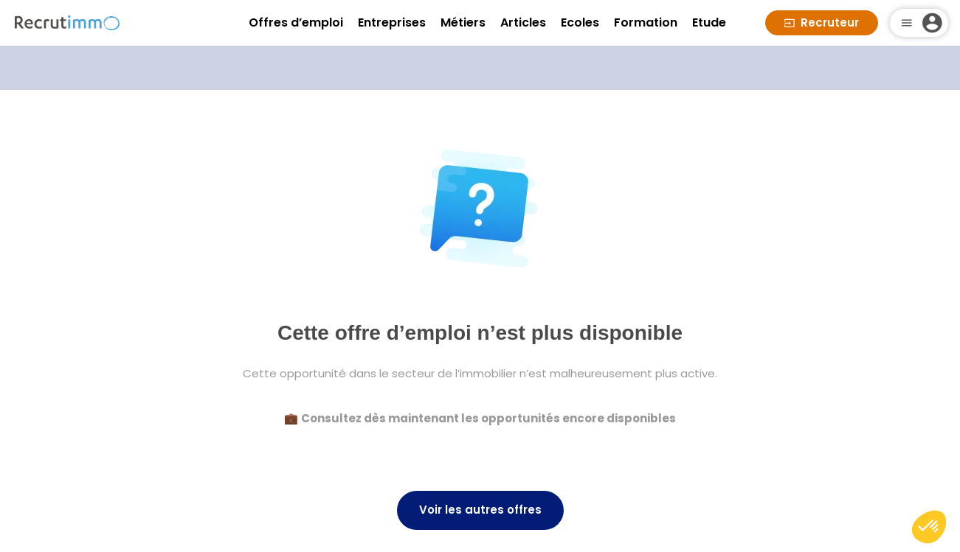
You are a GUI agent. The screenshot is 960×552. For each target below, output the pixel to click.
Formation (645, 22)
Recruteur (821, 22)
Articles (523, 22)
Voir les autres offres (480, 509)
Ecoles (580, 22)
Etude (709, 22)
